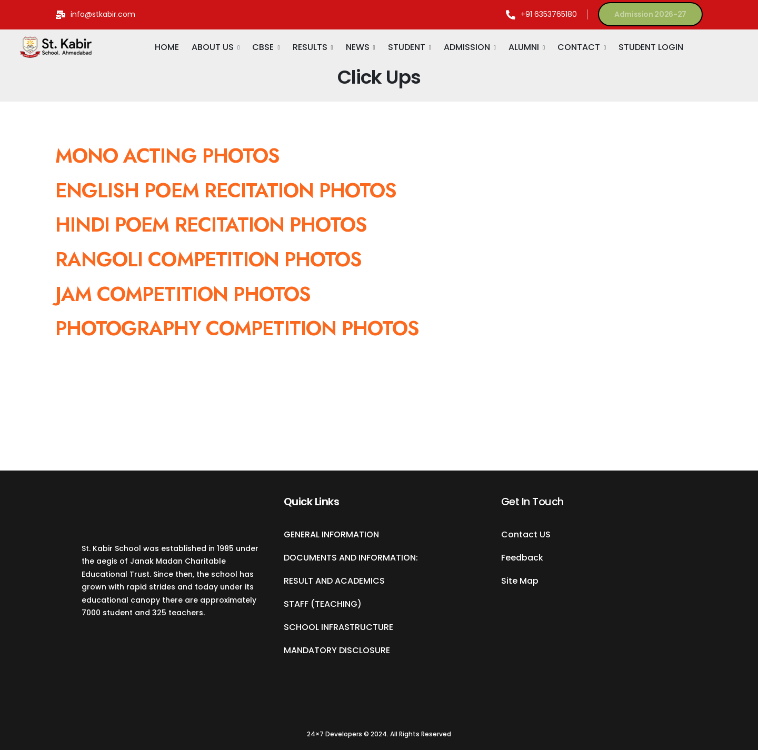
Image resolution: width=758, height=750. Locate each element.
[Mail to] (95, 14)
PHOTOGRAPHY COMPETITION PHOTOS (237, 328)
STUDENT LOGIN (651, 47)
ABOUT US (213, 47)
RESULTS (310, 47)
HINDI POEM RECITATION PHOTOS (213, 224)
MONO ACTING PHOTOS (167, 155)
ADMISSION (467, 47)
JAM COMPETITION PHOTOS (183, 293)
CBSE (263, 47)
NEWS (358, 47)
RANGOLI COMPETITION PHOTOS (208, 259)
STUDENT (406, 47)
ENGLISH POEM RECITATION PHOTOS (228, 190)
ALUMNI (523, 47)
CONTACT (578, 47)
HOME (167, 47)
